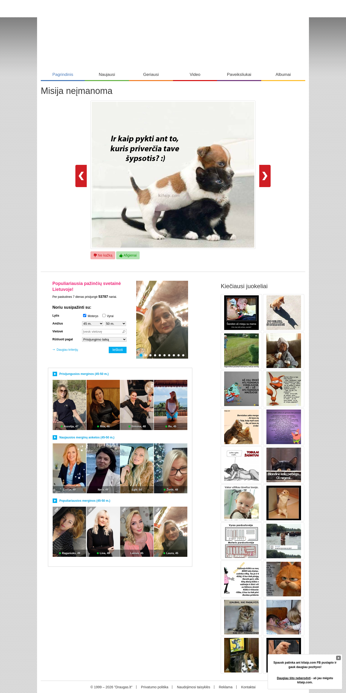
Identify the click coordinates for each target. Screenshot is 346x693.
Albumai (283, 74)
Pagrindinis (62, 74)
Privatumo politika (155, 687)
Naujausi (107, 74)
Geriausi (151, 74)
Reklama (225, 687)
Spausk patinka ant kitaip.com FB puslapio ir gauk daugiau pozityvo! (304, 665)
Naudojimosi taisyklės (193, 687)
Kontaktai (248, 687)
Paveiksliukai (239, 74)
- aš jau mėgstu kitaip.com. (305, 680)
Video (195, 74)
